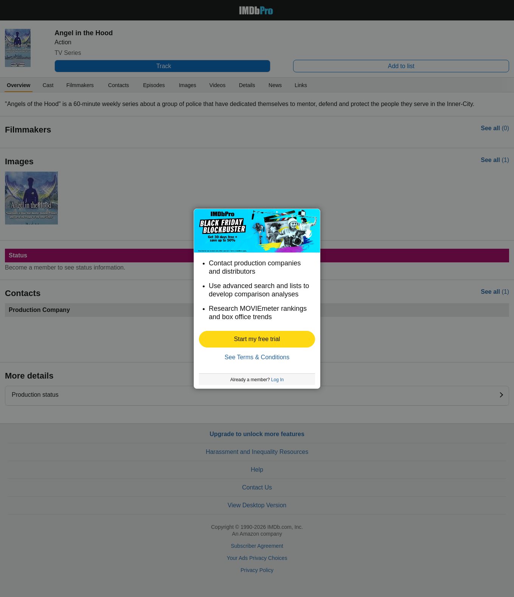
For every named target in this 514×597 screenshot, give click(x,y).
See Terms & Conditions (257, 357)
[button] (257, 339)
